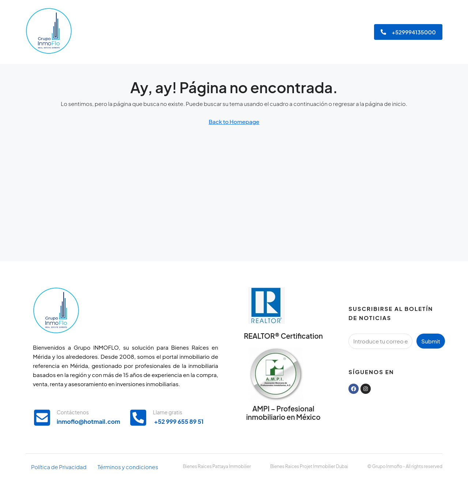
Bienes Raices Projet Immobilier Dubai (309, 466)
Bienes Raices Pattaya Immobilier (217, 466)
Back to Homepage (234, 121)
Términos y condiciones (128, 466)
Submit (430, 341)
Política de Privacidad (59, 466)
